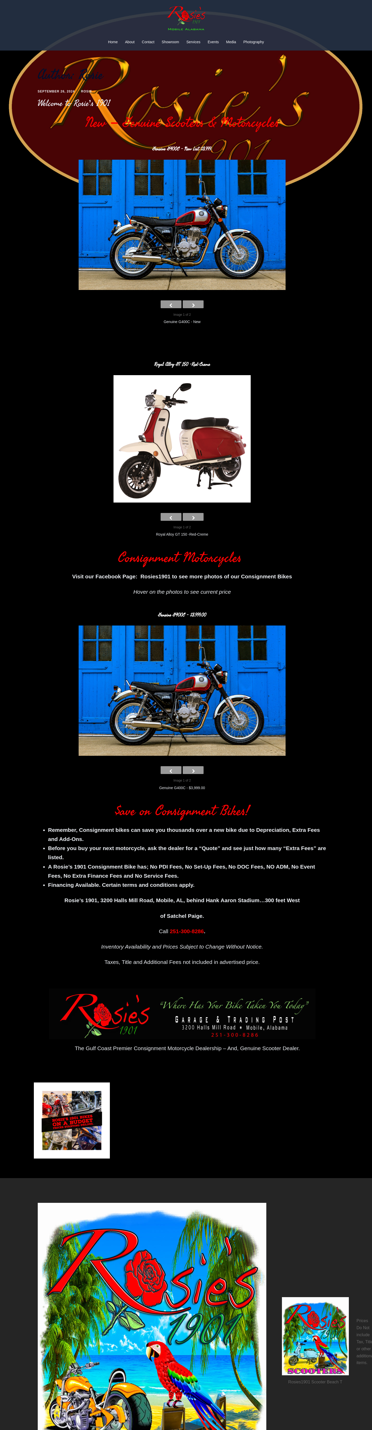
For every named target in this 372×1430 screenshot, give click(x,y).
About (130, 42)
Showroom (170, 42)
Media (231, 42)
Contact (148, 42)
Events (213, 42)
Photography (253, 42)
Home (113, 42)
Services (193, 42)
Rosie (86, 91)
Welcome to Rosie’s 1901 (74, 103)
